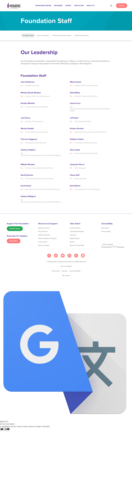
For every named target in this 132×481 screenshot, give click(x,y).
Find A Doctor (43, 232)
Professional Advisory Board (61, 35)
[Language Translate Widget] (111, 244)
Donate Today (15, 229)
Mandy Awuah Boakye (31, 93)
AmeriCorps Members (82, 35)
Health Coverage (44, 235)
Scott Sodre (26, 186)
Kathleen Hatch (77, 139)
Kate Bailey (75, 93)
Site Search (105, 228)
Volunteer (73, 235)
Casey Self (75, 175)
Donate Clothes (75, 228)
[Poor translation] (7, 429)
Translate (118, 247)
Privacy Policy (106, 232)
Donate (121, 6)
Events (68, 6)
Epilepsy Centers (44, 228)
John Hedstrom (28, 82)
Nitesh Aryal (75, 82)
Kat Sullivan (75, 186)
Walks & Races (75, 238)
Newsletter (14, 241)
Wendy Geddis (27, 128)
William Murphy (28, 164)
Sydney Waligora (28, 196)
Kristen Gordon (77, 128)
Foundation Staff (28, 35)
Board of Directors (43, 35)
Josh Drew (25, 118)
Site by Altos (66, 276)
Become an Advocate (77, 245)
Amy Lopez (75, 150)
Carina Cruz (75, 103)
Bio (22, 86)
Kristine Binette (28, 103)
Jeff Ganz (74, 118)
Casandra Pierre (77, 164)
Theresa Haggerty (29, 139)
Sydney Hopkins (28, 150)
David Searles (27, 175)
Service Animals (43, 245)
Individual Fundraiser (77, 232)
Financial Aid (42, 242)
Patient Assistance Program (47, 238)
